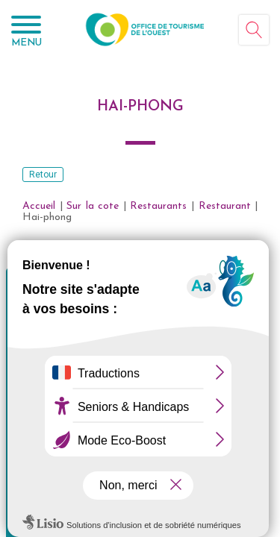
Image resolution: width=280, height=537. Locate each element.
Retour (43, 174)
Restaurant (225, 206)
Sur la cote (92, 206)
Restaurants (158, 206)
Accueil (38, 206)
